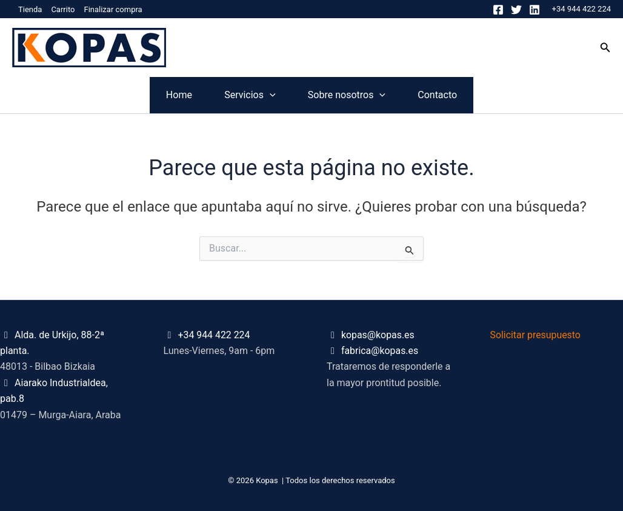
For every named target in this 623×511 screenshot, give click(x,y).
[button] (605, 47)
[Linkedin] (534, 9)
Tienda (30, 9)
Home (118, 95)
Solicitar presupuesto (536, 335)
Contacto (498, 95)
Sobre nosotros (366, 95)
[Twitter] (516, 9)
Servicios (229, 95)
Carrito (63, 9)
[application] (250, 95)
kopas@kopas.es (378, 335)
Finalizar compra (113, 9)
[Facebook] (498, 9)
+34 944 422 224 (581, 8)
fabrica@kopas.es (380, 350)
